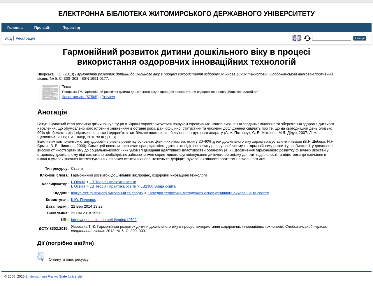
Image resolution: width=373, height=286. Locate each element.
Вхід (8, 38)
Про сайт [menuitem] (42, 27)
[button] (40, 256)
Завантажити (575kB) (80, 97)
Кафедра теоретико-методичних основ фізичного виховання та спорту (208, 193)
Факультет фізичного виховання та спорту (107, 193)
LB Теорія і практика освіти (112, 182)
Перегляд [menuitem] (71, 27)
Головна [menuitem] (15, 27)
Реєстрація (25, 38)
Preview (108, 97)
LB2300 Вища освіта (158, 186)
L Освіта (78, 182)
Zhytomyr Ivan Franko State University (54, 276)
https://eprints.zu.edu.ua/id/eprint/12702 (104, 220)
